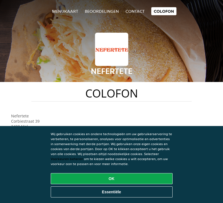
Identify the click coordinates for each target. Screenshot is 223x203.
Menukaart (65, 11)
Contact (135, 11)
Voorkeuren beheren (67, 159)
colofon (164, 11)
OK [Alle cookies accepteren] (111, 178)
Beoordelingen (102, 11)
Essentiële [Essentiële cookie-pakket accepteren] (111, 192)
